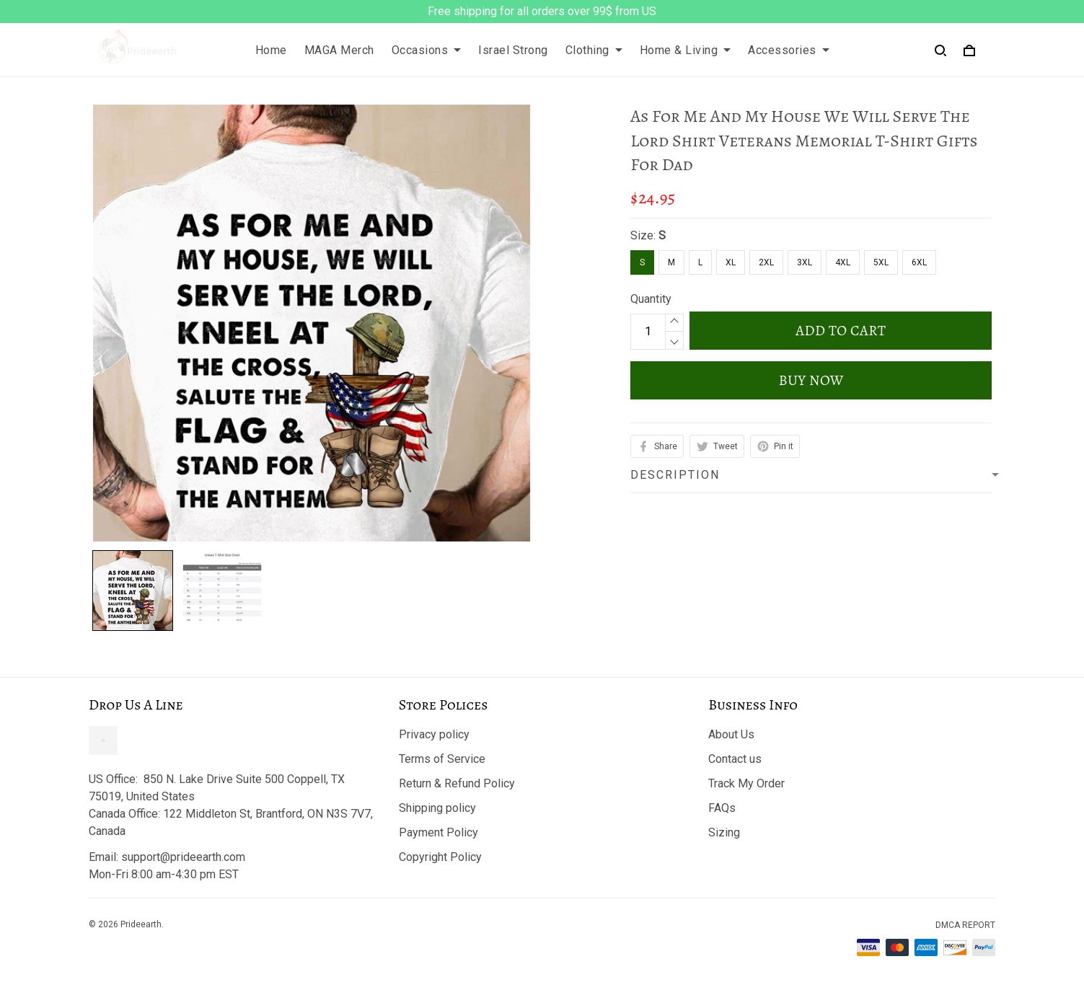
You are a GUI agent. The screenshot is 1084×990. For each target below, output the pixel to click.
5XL (881, 262)
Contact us (735, 759)
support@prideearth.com (183, 857)
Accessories (788, 50)
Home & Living (685, 50)
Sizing (724, 832)
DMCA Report (965, 925)
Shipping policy (437, 808)
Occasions (427, 50)
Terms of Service (442, 759)
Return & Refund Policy (457, 783)
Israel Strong (513, 50)
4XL (842, 262)
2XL (766, 262)
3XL (804, 262)
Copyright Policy (440, 857)
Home (271, 50)
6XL (919, 262)
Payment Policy (438, 832)
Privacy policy (434, 734)
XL (731, 262)
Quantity (650, 299)
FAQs (722, 808)
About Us (731, 734)
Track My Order (746, 783)
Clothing (593, 50)
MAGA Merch (339, 50)
